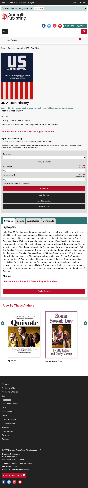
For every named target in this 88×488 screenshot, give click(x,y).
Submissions (7, 412)
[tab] (9, 221)
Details (20, 221)
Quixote (12, 360)
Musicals (20, 48)
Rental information (44, 201)
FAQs (4, 408)
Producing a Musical (10, 392)
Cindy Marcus (28, 108)
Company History (9, 423)
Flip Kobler (13, 108)
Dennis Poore (67, 108)
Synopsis (8, 221)
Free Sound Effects (10, 404)
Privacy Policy (7, 431)
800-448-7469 (7, 2)
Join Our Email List (14, 475)
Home (3, 48)
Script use (7, 154)
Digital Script (9, 175)
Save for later (44, 206)
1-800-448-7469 (25, 464)
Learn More (39, 8)
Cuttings (5, 396)
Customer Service (9, 419)
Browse (11, 48)
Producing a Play (9, 388)
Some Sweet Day (53, 361)
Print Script (7, 166)
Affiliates (5, 427)
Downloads (48, 221)
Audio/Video (33, 221)
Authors (5, 439)
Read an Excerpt (44, 291)
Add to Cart (44, 188)
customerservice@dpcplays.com (21, 469)
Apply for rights (44, 195)
